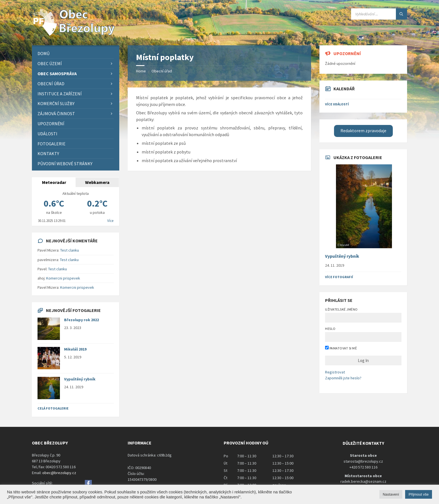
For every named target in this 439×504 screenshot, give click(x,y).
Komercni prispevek (63, 278)
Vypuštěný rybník (79, 379)
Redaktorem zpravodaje (363, 130)
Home (141, 71)
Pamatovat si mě (341, 348)
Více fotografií (339, 277)
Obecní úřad (161, 71)
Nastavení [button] (391, 494)
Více (110, 220)
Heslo (330, 328)
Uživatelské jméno (341, 309)
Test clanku (69, 250)
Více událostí (337, 104)
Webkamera (97, 182)
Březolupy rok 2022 (81, 319)
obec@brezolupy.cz (59, 472)
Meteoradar (54, 182)
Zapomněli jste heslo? (343, 377)
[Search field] (379, 14)
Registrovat (335, 372)
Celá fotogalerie (53, 408)
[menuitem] (76, 53)
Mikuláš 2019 (75, 349)
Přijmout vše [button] (418, 494)
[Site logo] (74, 34)
